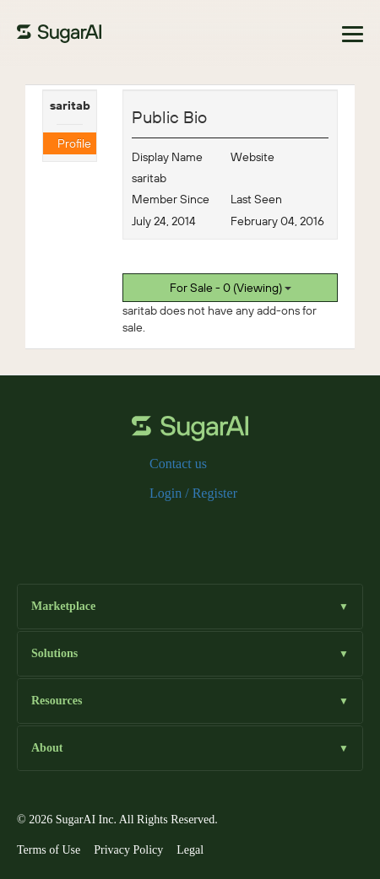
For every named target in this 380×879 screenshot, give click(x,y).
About (190, 748)
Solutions (190, 654)
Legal (190, 850)
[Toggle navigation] (352, 34)
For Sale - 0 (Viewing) (230, 287)
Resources (190, 701)
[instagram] (190, 529)
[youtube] (244, 529)
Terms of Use (48, 850)
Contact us (178, 463)
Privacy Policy (128, 850)
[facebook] (135, 529)
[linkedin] (217, 529)
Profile (74, 143)
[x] (162, 529)
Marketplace (190, 607)
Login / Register (193, 493)
